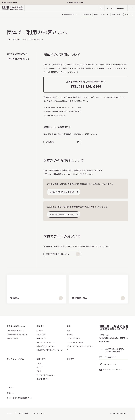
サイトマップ (11, 413)
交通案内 (40, 331)
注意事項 (50, 141)
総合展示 (70, 334)
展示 (96, 14)
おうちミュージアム (15, 358)
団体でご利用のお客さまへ (45, 346)
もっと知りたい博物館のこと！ (19, 398)
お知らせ (10, 392)
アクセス (128, 14)
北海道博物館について (70, 14)
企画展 (69, 331)
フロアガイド (41, 334)
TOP (8, 39)
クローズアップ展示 (73, 338)
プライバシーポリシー (39, 413)
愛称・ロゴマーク (12, 338)
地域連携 (70, 358)
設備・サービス (41, 338)
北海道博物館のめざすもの (15, 331)
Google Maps (104, 341)
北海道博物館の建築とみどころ (17, 334)
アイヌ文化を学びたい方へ (45, 375)
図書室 (39, 371)
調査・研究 (116, 14)
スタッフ (40, 367)
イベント (105, 14)
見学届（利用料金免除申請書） (61, 192)
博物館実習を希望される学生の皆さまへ (50, 350)
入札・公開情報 (24, 413)
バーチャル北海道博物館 (75, 342)
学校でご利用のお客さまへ (63, 254)
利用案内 (87, 14)
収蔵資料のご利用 (43, 379)
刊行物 (39, 363)
